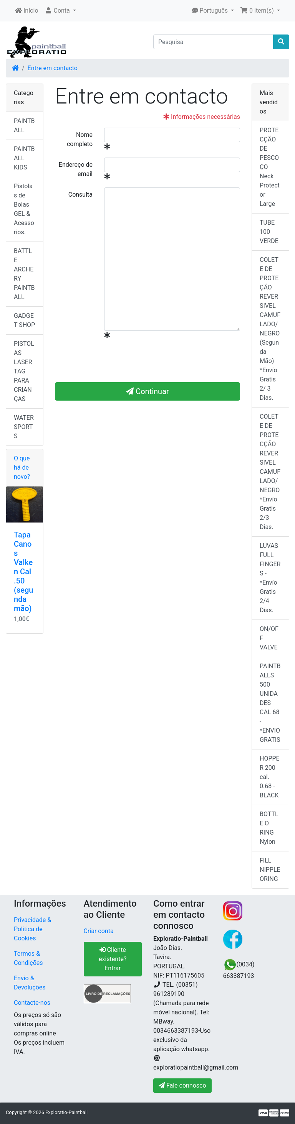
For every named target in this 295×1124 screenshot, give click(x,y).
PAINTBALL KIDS (24, 158)
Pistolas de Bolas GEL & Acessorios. (24, 209)
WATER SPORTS (24, 427)
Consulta (80, 194)
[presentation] (162, 361)
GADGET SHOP (24, 320)
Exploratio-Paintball (66, 1112)
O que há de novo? (22, 467)
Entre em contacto (53, 68)
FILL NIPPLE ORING (270, 869)
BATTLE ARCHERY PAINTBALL (24, 274)
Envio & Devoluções (30, 982)
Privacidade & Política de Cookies (32, 929)
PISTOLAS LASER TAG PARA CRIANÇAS (24, 371)
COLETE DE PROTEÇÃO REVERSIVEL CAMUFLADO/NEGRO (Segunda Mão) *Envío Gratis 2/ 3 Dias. (270, 328)
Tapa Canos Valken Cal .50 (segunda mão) (23, 571)
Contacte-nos (32, 1002)
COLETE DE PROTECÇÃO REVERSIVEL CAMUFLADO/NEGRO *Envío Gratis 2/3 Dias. (270, 472)
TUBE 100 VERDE (269, 232)
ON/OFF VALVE (269, 638)
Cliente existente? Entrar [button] (112, 959)
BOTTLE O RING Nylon (269, 827)
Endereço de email (76, 169)
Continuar (147, 391)
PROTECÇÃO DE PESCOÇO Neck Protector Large (270, 167)
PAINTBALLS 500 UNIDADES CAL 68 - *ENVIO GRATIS (270, 702)
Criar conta (99, 931)
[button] (60, 10)
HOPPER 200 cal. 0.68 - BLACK (270, 777)
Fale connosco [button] (182, 1085)
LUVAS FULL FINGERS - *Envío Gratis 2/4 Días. (270, 578)
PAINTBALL (24, 125)
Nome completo (80, 139)
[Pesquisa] (213, 42)
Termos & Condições (28, 958)
